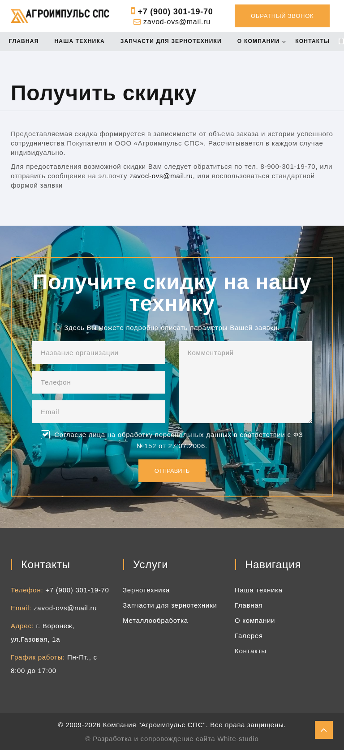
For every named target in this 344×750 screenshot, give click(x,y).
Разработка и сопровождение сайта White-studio (175, 738)
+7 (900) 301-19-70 (175, 11)
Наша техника (82, 41)
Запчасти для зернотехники (173, 41)
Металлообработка (155, 620)
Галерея (249, 635)
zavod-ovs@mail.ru (177, 22)
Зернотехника (146, 590)
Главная (27, 41)
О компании (261, 41)
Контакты (315, 41)
